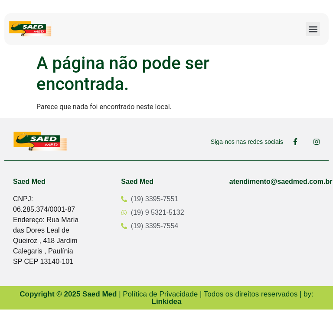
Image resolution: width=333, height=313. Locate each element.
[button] (313, 29)
